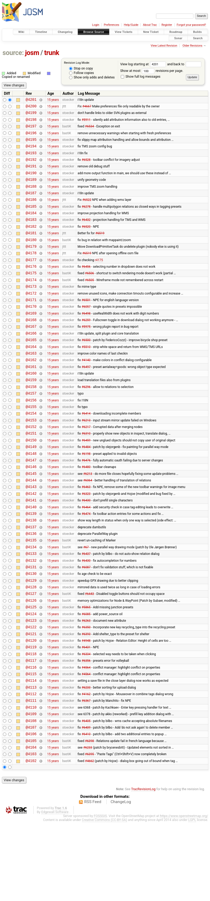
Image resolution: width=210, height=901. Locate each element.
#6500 (86, 369)
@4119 (31, 712)
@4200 (31, 107)
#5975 (86, 354)
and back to (184, 64)
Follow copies (81, 73)
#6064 (87, 526)
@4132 (31, 615)
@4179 (31, 264)
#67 (86, 600)
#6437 (86, 608)
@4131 (31, 622)
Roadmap (175, 32)
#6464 (86, 555)
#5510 (86, 376)
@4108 (31, 794)
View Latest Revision (164, 45)
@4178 (31, 271)
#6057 (86, 331)
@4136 (31, 585)
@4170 (31, 331)
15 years (53, 100)
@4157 (31, 428)
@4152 (31, 466)
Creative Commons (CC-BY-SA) (104, 899)
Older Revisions (192, 45)
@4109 (31, 787)
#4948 (86, 705)
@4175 (31, 294)
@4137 (31, 578)
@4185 (31, 219)
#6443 (89, 653)
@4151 (31, 473)
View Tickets (123, 32)
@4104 (31, 824)
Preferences (111, 25)
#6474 (86, 563)
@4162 (31, 391)
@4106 (31, 809)
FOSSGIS (100, 895)
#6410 (86, 810)
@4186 (31, 212)
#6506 (89, 294)
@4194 (31, 152)
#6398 (89, 817)
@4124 (31, 675)
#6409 (86, 802)
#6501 (86, 324)
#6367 (86, 772)
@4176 (31, 286)
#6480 (86, 511)
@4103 (31, 831)
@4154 (31, 451)
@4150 (31, 481)
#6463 (86, 533)
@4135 (31, 592)
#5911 (86, 122)
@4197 (31, 129)
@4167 (31, 353)
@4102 (31, 839)
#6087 (86, 623)
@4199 (31, 114)
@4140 (31, 555)
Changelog (65, 32)
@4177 (31, 279)
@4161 (31, 398)
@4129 (31, 637)
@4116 (31, 735)
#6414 (86, 451)
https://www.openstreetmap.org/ (184, 895)
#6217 (86, 466)
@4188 (31, 197)
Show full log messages (140, 76)
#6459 (86, 481)
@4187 (31, 204)
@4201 (31, 100)
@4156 (31, 436)
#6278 (86, 219)
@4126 (31, 660)
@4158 (31, 421)
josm (32, 53)
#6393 (86, 697)
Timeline (41, 32)
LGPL (192, 899)
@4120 (31, 705)
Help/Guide (131, 25)
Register (166, 25)
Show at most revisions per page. (151, 71)
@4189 (31, 189)
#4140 (86, 391)
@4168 (31, 346)
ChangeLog (121, 880)
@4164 (31, 376)
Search (198, 38)
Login (95, 25)
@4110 (31, 779)
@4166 (31, 361)
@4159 (31, 413)
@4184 (31, 227)
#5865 (86, 668)
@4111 (31, 772)
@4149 (31, 488)
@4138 (31, 570)
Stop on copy (81, 68)
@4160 (31, 406)
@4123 (31, 682)
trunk (51, 53)
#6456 (86, 287)
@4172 (31, 316)
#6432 (86, 234)
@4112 (31, 764)
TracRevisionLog (143, 868)
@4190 (31, 182)
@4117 (31, 727)
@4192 (31, 167)
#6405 (86, 795)
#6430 (86, 548)
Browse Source (93, 32)
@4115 (31, 742)
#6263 (86, 682)
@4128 (31, 645)
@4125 (31, 667)
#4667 (86, 107)
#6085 (86, 675)
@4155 (31, 443)
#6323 (86, 540)
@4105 (31, 817)
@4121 (31, 697)
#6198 (86, 496)
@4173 (31, 309)
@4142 (31, 540)
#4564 (86, 735)
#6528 (86, 167)
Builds (197, 32)
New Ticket (151, 32)
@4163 (31, 383)
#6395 (89, 832)
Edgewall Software (55, 891)
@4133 (31, 607)
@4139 (31, 563)
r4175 (99, 279)
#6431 (86, 712)
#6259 (86, 347)
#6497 (86, 399)
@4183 (31, 234)
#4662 (89, 839)
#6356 (86, 727)
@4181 (31, 249)
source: (13, 53)
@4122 (31, 690)
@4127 (31, 652)
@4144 (31, 525)
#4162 (86, 765)
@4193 (31, 159)
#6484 (86, 488)
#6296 (86, 421)
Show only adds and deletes (92, 77)
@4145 (31, 518)
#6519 (100, 249)
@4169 (31, 339)
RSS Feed (92, 880)
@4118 (31, 720)
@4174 (31, 301)
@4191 (31, 174)
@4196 (31, 137)
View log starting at (143, 64)
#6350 (86, 690)
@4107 (31, 802)
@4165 (31, 368)
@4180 (31, 257)
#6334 (86, 720)
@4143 (31, 533)
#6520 (86, 242)
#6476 (86, 503)
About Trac (150, 25)
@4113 (31, 757)
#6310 (86, 473)
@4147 (31, 503)
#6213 (86, 458)
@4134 (31, 600)
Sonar (178, 38)
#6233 (86, 757)
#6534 (89, 130)
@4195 (31, 144)
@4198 (31, 122)
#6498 (86, 339)
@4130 (31, 630)
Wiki (21, 32)
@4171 (31, 324)
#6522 (86, 212)
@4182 (31, 242)
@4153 (31, 458)
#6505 (89, 301)
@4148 (31, 496)
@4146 (31, 510)
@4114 (31, 749)
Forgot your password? (191, 25)
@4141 (31, 548)
